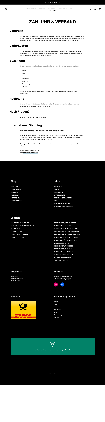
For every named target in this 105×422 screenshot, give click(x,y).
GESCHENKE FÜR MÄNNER (63, 286)
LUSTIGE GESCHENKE (61, 294)
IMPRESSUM (58, 224)
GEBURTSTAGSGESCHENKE (64, 288)
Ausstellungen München (64, 387)
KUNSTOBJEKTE (16, 233)
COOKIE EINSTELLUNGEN (63, 230)
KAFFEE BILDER (16, 265)
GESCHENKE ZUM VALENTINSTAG (66, 262)
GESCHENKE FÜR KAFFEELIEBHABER (67, 268)
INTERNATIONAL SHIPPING (63, 239)
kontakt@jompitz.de (30, 184)
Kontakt (37, 145)
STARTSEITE (15, 218)
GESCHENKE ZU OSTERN (63, 260)
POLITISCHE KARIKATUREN (20, 257)
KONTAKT (57, 221)
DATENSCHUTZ (59, 227)
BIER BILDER (15, 262)
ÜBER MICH (52, 11)
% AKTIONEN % (62, 9)
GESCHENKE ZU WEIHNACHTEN (65, 257)
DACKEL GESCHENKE (61, 277)
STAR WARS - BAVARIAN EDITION (22, 260)
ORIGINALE (51, 9)
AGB (55, 233)
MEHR (72, 9)
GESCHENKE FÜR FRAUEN (63, 283)
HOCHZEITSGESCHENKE (62, 291)
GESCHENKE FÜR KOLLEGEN (64, 280)
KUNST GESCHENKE (18, 271)
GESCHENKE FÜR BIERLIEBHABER (66, 271)
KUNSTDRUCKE (31, 9)
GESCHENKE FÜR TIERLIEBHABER (66, 274)
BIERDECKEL (15, 230)
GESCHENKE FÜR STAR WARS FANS (66, 265)
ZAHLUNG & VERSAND (62, 236)
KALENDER (42, 9)
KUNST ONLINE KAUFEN (19, 268)
